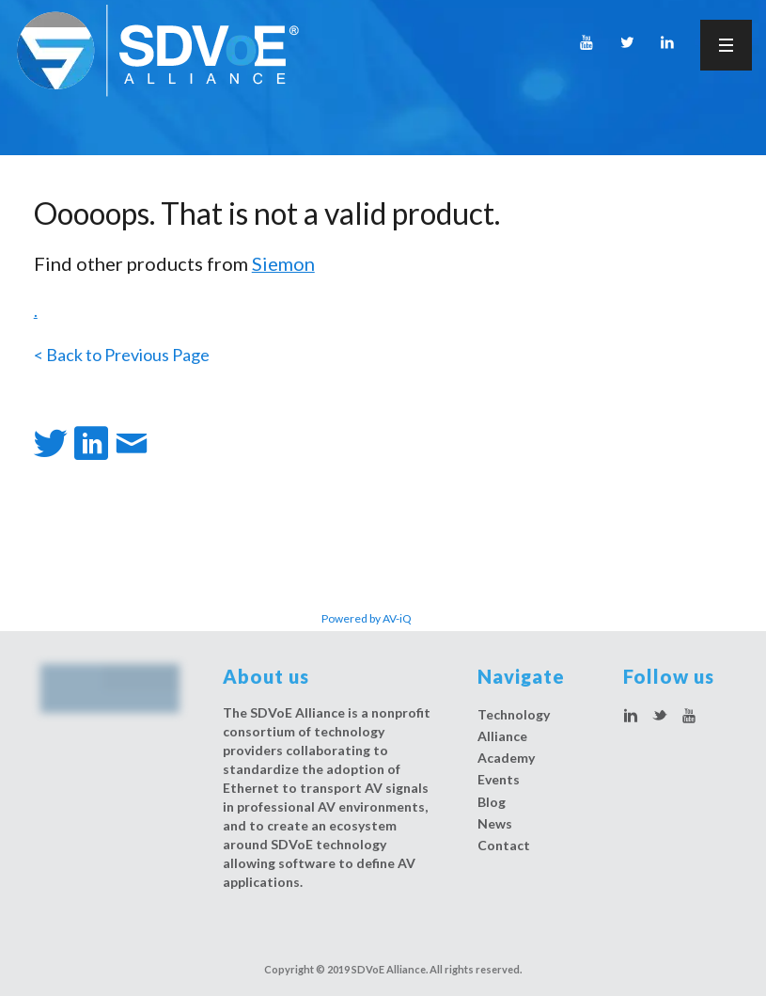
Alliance (502, 736)
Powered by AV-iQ (366, 618)
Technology (513, 714)
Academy (506, 758)
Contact (503, 845)
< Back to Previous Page (122, 354)
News (494, 823)
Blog (491, 802)
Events (498, 779)
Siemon (283, 263)
